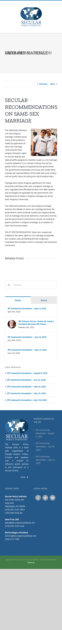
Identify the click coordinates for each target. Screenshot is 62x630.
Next (52, 84)
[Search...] (31, 285)
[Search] (9, 285)
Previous (43, 84)
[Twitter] (45, 497)
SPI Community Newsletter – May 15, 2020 (27, 349)
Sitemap (31, 562)
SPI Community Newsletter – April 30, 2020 (27, 400)
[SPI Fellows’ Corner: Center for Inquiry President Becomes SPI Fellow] (12, 321)
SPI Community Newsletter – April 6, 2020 (27, 308)
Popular (18, 300)
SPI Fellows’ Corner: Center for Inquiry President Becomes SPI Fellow (36, 323)
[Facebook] (38, 497)
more (24, 477)
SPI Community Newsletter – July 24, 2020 (27, 337)
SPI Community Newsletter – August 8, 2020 (27, 373)
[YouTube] (52, 497)
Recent (44, 300)
